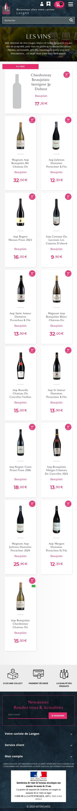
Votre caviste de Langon (22, 734)
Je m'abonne (57, 715)
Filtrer (20, 66)
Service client (14, 745)
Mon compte (14, 756)
